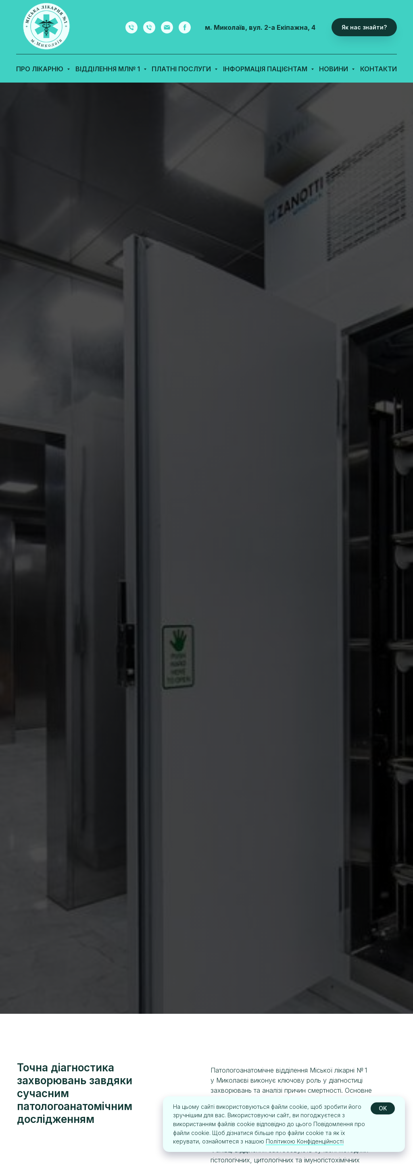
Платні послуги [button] (182, 69)
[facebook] (185, 27)
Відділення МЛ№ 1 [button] (108, 69)
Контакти (378, 69)
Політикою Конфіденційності (305, 1141)
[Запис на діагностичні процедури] (149, 27)
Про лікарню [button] (40, 69)
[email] (167, 27)
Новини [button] (334, 69)
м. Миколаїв (225, 27)
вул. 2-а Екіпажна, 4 (282, 27)
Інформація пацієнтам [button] (266, 69)
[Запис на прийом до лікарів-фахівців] (131, 27)
